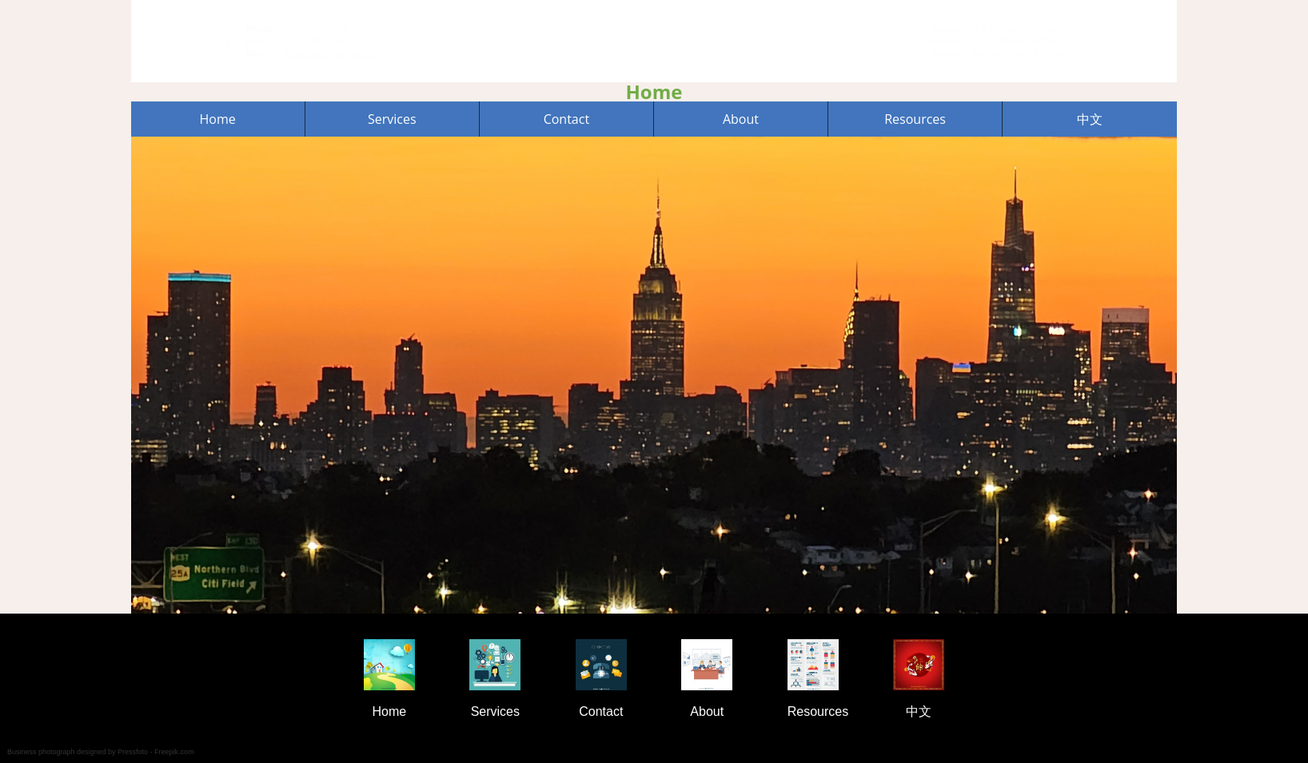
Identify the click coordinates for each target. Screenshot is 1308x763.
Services (392, 118)
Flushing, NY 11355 (1000, 47)
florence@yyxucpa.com (558, 53)
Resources (915, 118)
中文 (1090, 118)
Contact (566, 118)
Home (218, 118)
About (741, 118)
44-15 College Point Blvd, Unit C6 (1027, 34)
